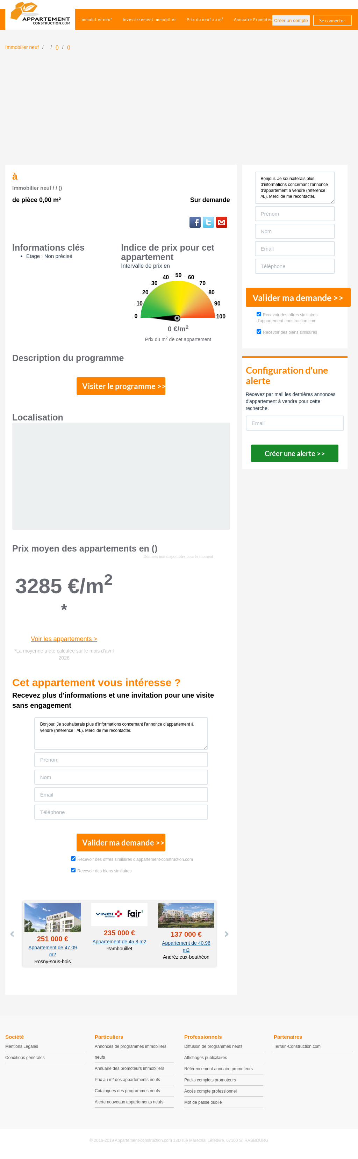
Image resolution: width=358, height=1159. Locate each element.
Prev (12, 936)
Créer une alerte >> (295, 453)
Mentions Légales (21, 1049)
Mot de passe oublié (203, 1105)
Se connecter (332, 20)
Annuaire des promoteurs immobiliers (129, 1071)
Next (226, 936)
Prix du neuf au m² (205, 19)
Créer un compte (291, 20)
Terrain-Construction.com (297, 1049)
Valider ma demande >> (121, 845)
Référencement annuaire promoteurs (218, 1071)
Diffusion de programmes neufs (213, 1049)
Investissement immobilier (149, 19)
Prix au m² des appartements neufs (127, 1082)
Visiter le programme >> (121, 387)
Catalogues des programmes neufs (127, 1093)
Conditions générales (25, 1060)
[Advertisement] (179, 112)
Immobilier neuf (96, 19)
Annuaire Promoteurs (255, 19)
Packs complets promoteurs (210, 1082)
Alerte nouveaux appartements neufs (129, 1104)
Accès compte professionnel (210, 1094)
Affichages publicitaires (205, 1060)
